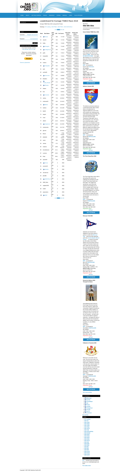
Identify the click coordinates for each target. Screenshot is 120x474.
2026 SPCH (87, 440)
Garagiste (47, 46)
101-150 (62, 29)
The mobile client (86, 465)
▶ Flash (91, 80)
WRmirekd (88, 398)
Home (22, 15)
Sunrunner (47, 75)
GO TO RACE (91, 83)
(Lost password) (34, 38)
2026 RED (86, 449)
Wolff (46, 195)
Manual (65, 15)
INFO (84, 135)
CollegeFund (48, 49)
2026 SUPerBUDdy (88, 431)
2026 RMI (86, 448)
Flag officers (78, 15)
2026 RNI (86, 446)
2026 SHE (86, 442)
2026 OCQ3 (87, 452)
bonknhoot (89, 412)
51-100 (58, 29)
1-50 (56, 29)
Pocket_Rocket (46, 82)
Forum (58, 15)
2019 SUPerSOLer (68, 26)
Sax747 (88, 411)
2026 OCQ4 (87, 451)
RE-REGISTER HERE (88, 56)
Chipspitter (47, 65)
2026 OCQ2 (87, 454)
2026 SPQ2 (87, 437)
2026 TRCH (87, 428)
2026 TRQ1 (87, 426)
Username (29, 34)
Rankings (51, 15)
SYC (83, 460)
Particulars (91, 66)
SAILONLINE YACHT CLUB (28, 49)
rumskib (88, 406)
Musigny (47, 85)
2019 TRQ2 (54, 26)
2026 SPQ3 (87, 436)
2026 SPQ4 (87, 434)
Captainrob (47, 124)
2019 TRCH (60, 26)
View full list (85, 414)
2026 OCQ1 (87, 455)
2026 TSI (86, 420)
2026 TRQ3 (87, 423)
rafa (87, 403)
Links (70, 15)
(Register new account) (32, 34)
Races (45, 15)
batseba (46, 169)
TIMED (88, 54)
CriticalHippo (89, 401)
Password (29, 39)
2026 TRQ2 (87, 425)
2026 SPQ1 (87, 439)
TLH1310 (47, 94)
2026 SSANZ (87, 433)
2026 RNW (86, 445)
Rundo (46, 36)
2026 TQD (86, 429)
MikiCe (46, 104)
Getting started (36, 15)
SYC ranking (48, 26)
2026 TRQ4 (87, 422)
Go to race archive (87, 392)
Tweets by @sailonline (25, 62)
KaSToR (88, 399)
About (27, 15)
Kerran (46, 162)
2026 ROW (86, 443)
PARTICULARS (92, 136)
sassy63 (88, 409)
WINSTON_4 (48, 179)
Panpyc (88, 404)
